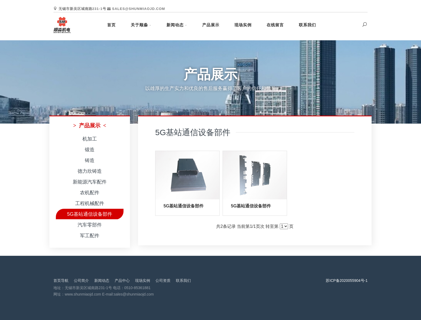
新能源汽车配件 (90, 182)
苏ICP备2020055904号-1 (347, 280)
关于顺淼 (139, 25)
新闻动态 (175, 25)
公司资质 (162, 280)
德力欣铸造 (90, 171)
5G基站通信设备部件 (89, 214)
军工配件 (89, 235)
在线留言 (275, 25)
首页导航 (60, 280)
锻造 (90, 149)
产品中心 (122, 280)
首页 (111, 25)
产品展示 (210, 25)
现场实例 (243, 25)
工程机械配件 (89, 203)
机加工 (89, 139)
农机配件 (89, 192)
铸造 (90, 160)
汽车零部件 (90, 225)
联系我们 (307, 25)
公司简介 (81, 280)
